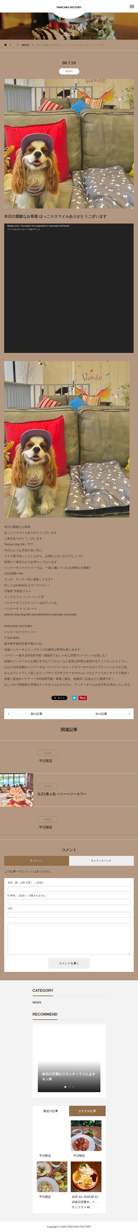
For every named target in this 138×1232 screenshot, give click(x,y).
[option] (69, 1061)
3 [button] (73, 1087)
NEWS (69, 71)
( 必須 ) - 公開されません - (27, 895)
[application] (69, 288)
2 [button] (69, 1087)
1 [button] (65, 1087)
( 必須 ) (25, 882)
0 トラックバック (101, 860)
